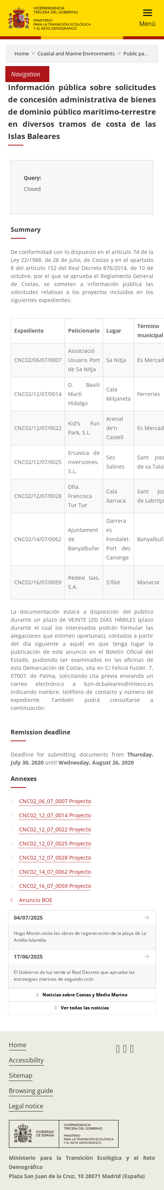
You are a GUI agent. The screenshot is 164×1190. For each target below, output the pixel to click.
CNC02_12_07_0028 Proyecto (55, 857)
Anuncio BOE (35, 900)
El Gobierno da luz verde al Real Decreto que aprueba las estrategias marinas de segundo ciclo (74, 975)
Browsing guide (31, 1091)
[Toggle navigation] (145, 18)
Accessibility (26, 1060)
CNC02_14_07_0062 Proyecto (55, 871)
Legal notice (26, 1106)
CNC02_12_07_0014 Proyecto (55, 815)
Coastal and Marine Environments (76, 53)
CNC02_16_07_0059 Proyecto (55, 885)
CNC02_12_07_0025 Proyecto (55, 843)
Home (22, 53)
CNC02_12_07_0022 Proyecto (55, 829)
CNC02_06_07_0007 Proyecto (55, 801)
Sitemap (20, 1075)
